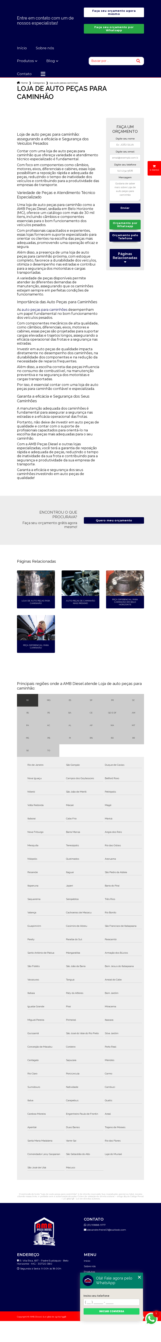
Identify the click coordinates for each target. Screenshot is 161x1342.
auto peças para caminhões (44, 310)
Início (22, 48)
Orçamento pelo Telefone (125, 237)
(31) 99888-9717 (95, 1224)
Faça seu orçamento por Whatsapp (114, 29)
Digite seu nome (125, 138)
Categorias (39, 82)
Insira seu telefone (96, 1295)
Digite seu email (125, 151)
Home (24, 82)
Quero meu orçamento (114, 520)
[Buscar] (138, 60)
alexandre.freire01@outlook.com (105, 1229)
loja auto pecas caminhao (64, 82)
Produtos (25, 61)
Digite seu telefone (125, 164)
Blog (50, 61)
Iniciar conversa (111, 1311)
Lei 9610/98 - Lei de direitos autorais (81, 1199)
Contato (24, 74)
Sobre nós (45, 48)
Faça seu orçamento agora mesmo (114, 12)
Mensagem (125, 177)
